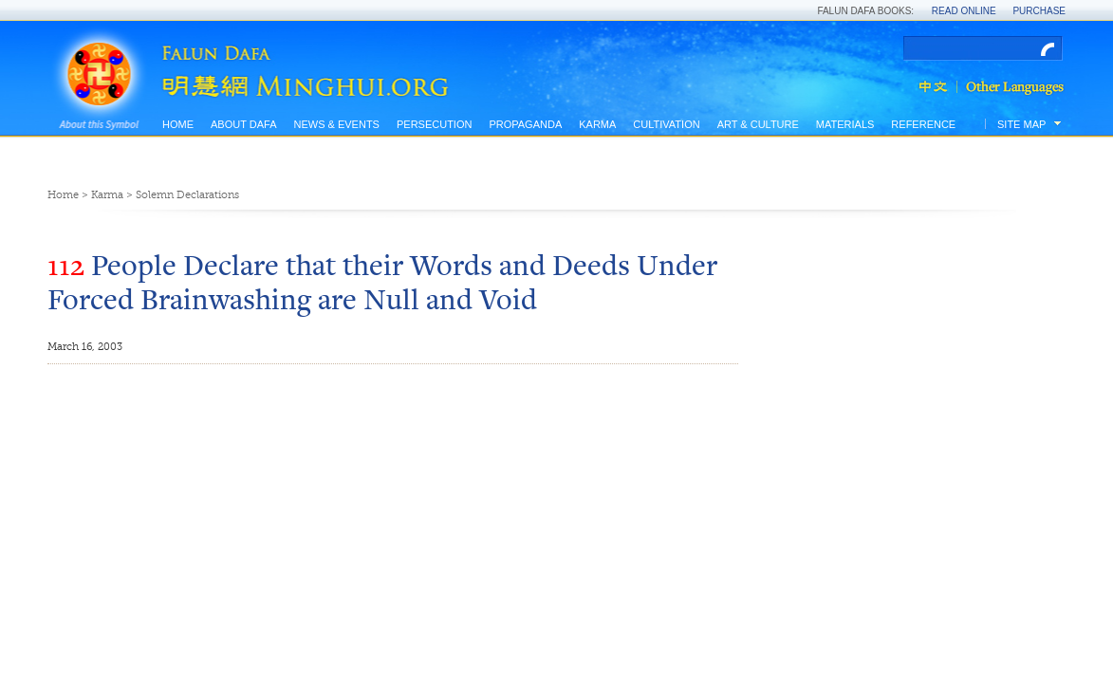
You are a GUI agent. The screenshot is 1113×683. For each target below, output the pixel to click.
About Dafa (243, 124)
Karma (597, 124)
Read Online (964, 11)
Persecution (434, 124)
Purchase (1039, 11)
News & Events (336, 124)
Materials (845, 124)
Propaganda (525, 124)
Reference (923, 124)
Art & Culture (758, 124)
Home (178, 124)
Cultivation (666, 124)
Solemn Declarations (187, 195)
